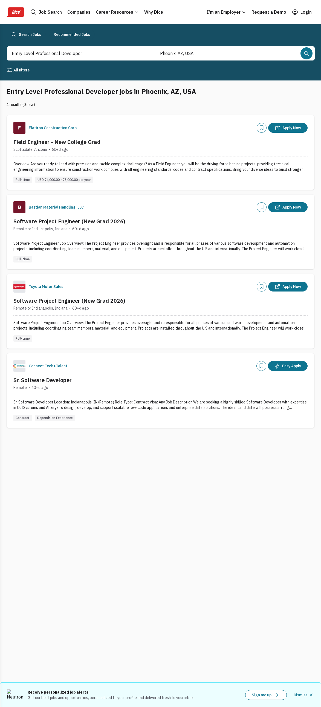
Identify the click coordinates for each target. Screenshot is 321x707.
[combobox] (74, 53)
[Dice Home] (15, 12)
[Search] (306, 53)
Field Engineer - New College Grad (56, 142)
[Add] (262, 128)
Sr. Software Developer (42, 380)
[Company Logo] (19, 128)
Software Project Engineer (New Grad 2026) (69, 221)
